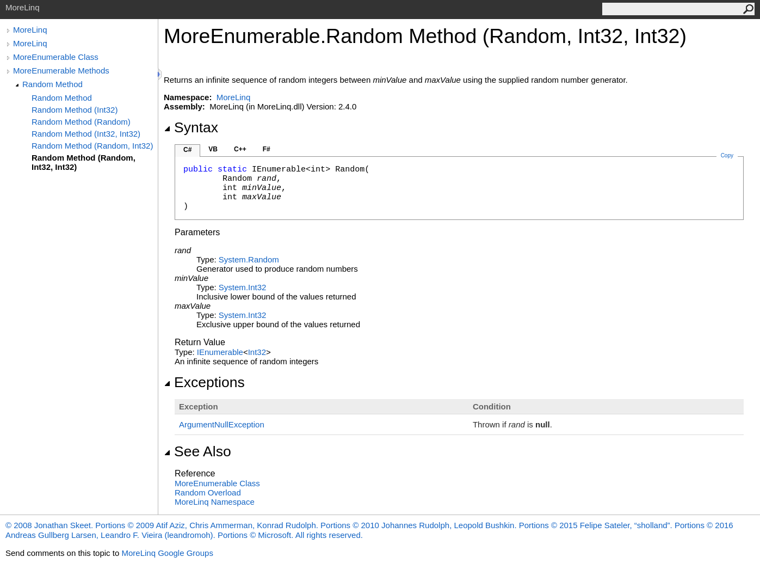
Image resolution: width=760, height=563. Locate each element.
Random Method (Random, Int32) (92, 145)
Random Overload (208, 492)
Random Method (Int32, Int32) (86, 133)
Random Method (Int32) (75, 109)
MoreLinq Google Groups (167, 553)
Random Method (52, 84)
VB (213, 149)
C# (187, 150)
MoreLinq (30, 29)
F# (266, 149)
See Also (197, 451)
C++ (240, 149)
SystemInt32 (243, 287)
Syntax (191, 127)
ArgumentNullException (221, 424)
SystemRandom (249, 259)
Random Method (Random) (81, 121)
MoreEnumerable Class (55, 57)
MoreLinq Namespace (215, 501)
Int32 (257, 352)
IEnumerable (220, 352)
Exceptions (204, 382)
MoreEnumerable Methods (61, 70)
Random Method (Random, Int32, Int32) (83, 162)
